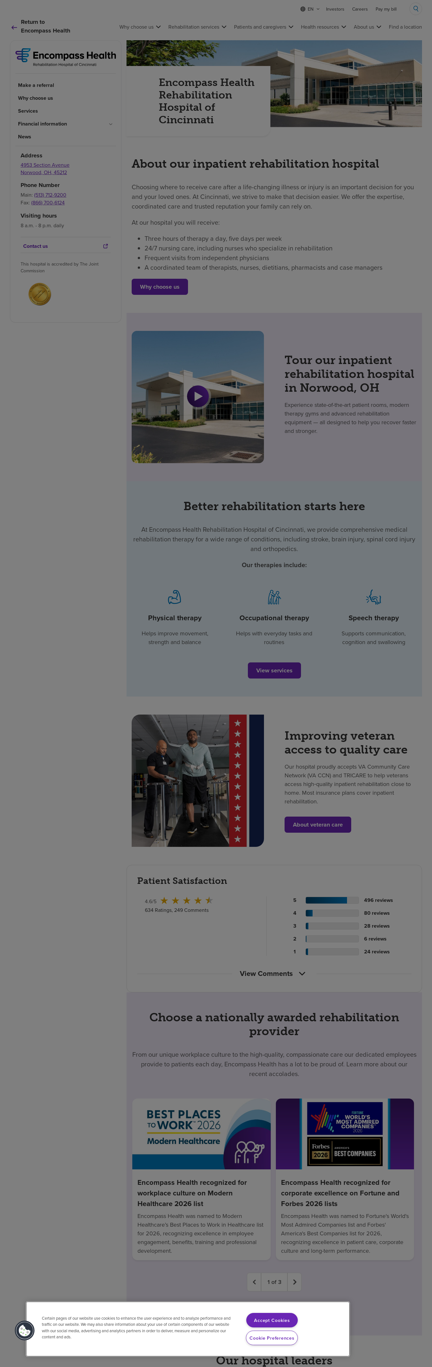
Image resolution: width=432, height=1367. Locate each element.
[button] (24, 1330)
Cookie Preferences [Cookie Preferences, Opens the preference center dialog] (271, 1337)
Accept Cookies (272, 1320)
